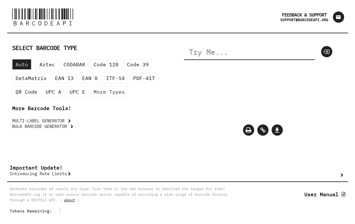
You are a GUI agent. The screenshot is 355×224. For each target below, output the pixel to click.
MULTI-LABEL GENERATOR (39, 121)
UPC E (77, 92)
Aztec (47, 64)
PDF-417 (144, 78)
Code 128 (106, 64)
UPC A (53, 92)
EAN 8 (90, 78)
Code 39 (138, 64)
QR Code (26, 92)
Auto (22, 64)
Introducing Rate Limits (38, 173)
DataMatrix (31, 78)
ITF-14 (115, 78)
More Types (109, 92)
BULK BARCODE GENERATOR (40, 126)
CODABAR (74, 64)
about (69, 200)
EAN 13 (64, 78)
